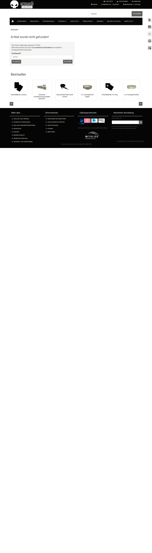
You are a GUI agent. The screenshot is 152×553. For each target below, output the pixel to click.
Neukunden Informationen (56, 119)
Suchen (137, 13)
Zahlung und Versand (20, 119)
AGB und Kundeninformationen (23, 125)
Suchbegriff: (16, 53)
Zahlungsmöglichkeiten (55, 122)
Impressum (16, 128)
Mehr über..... (51, 132)
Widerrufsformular (20, 138)
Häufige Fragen (52, 125)
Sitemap (49, 128)
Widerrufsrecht (18, 135)
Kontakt (15, 132)
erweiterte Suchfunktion (43, 47)
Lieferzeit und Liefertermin (22, 141)
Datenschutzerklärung (21, 122)
